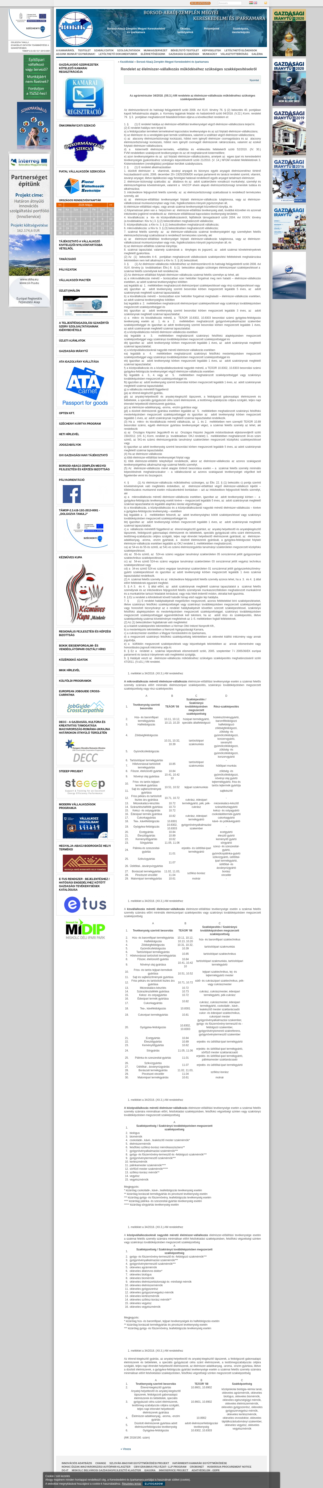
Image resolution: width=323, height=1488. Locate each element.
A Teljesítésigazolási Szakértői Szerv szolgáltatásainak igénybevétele (84, 326)
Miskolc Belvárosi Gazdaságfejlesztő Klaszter (106, 1470)
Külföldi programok (75, 680)
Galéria (257, 54)
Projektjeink (211, 28)
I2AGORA (149, 1470)
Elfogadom (154, 1483)
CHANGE (100, 1463)
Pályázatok (68, 269)
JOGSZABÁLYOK (70, 444)
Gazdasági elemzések (184, 54)
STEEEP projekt (71, 771)
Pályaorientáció (72, 480)
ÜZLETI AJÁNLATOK (72, 340)
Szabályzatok (104, 50)
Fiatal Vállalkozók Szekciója (82, 171)
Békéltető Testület (185, 50)
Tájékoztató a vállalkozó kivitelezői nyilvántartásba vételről (81, 245)
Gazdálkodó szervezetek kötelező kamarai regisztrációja (78, 68)
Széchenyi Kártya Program (80, 423)
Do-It (65, 1470)
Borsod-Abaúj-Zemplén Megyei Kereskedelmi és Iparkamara (173, 61)
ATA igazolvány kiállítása (79, 361)
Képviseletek (211, 50)
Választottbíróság (234, 54)
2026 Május (85, 204)
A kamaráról (65, 50)
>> (110, 204)
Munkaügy (210, 54)
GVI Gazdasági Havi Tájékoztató (83, 455)
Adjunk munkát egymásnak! (75, 54)
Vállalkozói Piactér (75, 280)
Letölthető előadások (241, 50)
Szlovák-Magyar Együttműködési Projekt (139, 1463)
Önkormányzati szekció (77, 125)
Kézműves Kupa (70, 557)
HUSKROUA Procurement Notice (229, 1466)
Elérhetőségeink (153, 54)
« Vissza (126, 1449)
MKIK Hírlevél (69, 670)
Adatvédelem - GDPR (205, 1470)
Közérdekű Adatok (73, 659)
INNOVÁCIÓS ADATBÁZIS (77, 1463)
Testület (84, 50)
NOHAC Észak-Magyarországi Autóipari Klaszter (96, 1466)
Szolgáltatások (128, 50)
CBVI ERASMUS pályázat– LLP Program (160, 1466)
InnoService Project (173, 1470)
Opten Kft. (67, 413)
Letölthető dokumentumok (118, 54)
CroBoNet (197, 1466)
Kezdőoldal (126, 61)
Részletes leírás (131, 1483)
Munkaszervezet (156, 50)
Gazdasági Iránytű (73, 351)
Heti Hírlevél (69, 434)
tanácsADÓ (67, 259)
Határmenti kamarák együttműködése (199, 1463)
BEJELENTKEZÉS (200, 3)
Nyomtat (254, 80)
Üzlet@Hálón (69, 290)
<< (59, 204)
